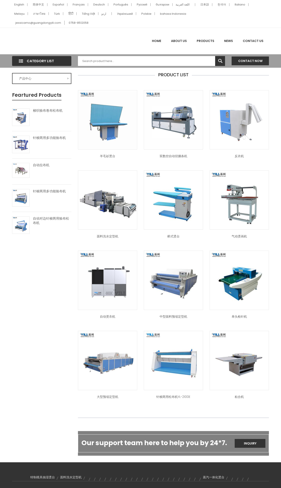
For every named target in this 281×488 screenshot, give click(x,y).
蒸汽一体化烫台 (213, 477)
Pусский (142, 4)
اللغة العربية (183, 4)
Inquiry (250, 443)
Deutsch (99, 4)
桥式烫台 (173, 236)
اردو (103, 14)
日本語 (204, 4)
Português (120, 4)
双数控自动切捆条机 (173, 156)
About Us (179, 41)
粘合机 (239, 397)
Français (79, 4)
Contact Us (253, 41)
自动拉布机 (41, 165)
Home (156, 41)
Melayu (19, 14)
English (19, 4)
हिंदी (70, 14)
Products (205, 41)
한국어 (222, 4)
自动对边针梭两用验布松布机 (51, 220)
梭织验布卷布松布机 (48, 110)
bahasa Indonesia (173, 14)
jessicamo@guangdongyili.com (38, 23)
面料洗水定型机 (107, 236)
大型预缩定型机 (107, 397)
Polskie (146, 14)
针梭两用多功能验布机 (49, 138)
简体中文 (38, 4)
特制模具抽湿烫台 (42, 477)
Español (58, 4)
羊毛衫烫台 (107, 156)
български (162, 4)
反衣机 (239, 156)
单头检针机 (239, 316)
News (228, 41)
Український (125, 14)
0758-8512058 (78, 23)
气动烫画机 (239, 236)
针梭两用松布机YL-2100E (173, 397)
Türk (57, 14)
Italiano (240, 4)
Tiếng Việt (88, 14)
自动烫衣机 (107, 316)
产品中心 (44, 78)
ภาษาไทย (39, 14)
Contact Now (250, 61)
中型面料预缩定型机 (173, 316)
